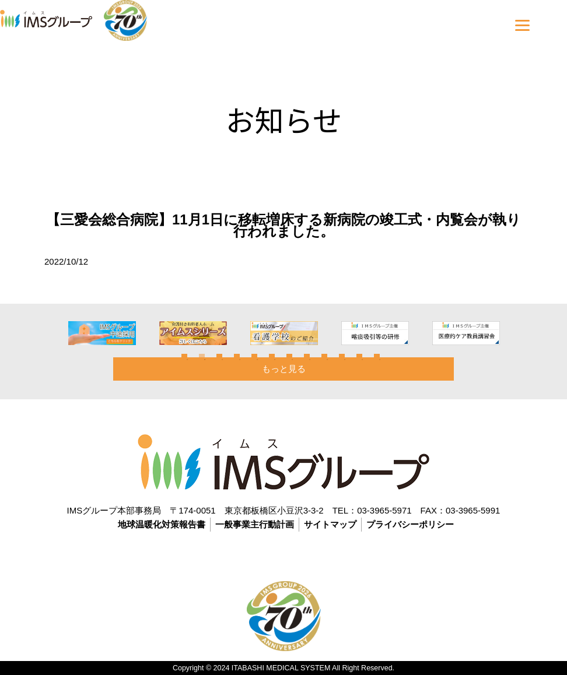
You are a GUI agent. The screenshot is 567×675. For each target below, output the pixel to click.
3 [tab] (219, 357)
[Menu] (522, 25)
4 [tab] (237, 357)
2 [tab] (202, 357)
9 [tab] (324, 357)
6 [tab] (272, 357)
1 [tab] (184, 357)
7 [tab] (289, 357)
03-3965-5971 (384, 510)
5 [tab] (254, 357)
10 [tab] (342, 357)
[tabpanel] (127, 333)
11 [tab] (359, 357)
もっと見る (284, 369)
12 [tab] (377, 357)
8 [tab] (307, 357)
